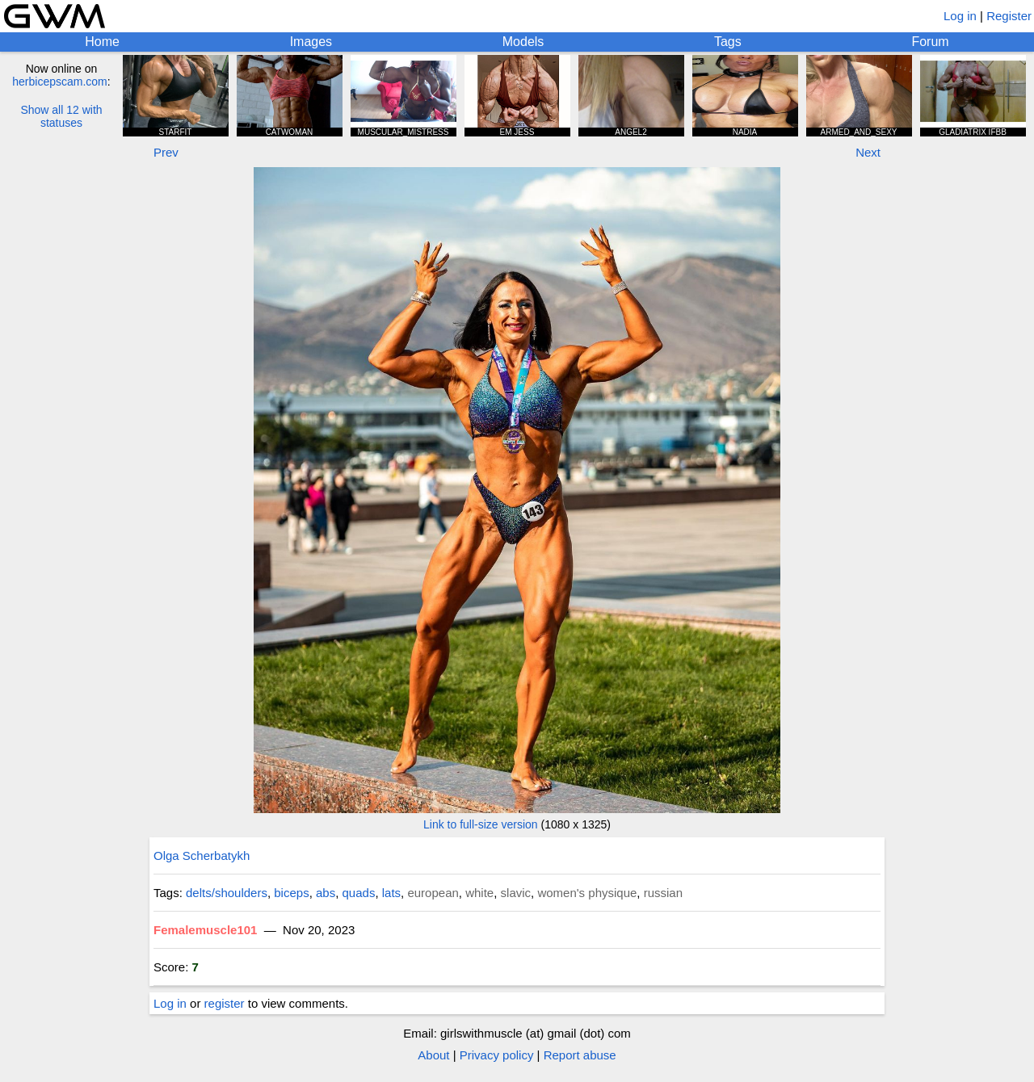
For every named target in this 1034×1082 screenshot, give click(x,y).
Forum (929, 41)
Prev (166, 152)
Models (523, 41)
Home (102, 41)
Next (868, 152)
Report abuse (580, 1055)
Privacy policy (497, 1055)
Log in (960, 16)
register (224, 1003)
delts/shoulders (226, 893)
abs (325, 893)
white (479, 893)
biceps (291, 893)
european (432, 893)
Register (1009, 16)
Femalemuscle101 (205, 930)
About (433, 1055)
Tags (728, 41)
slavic (516, 893)
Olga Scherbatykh (201, 855)
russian (663, 893)
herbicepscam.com (59, 81)
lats (391, 893)
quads (359, 893)
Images (311, 41)
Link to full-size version (480, 824)
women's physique (587, 893)
